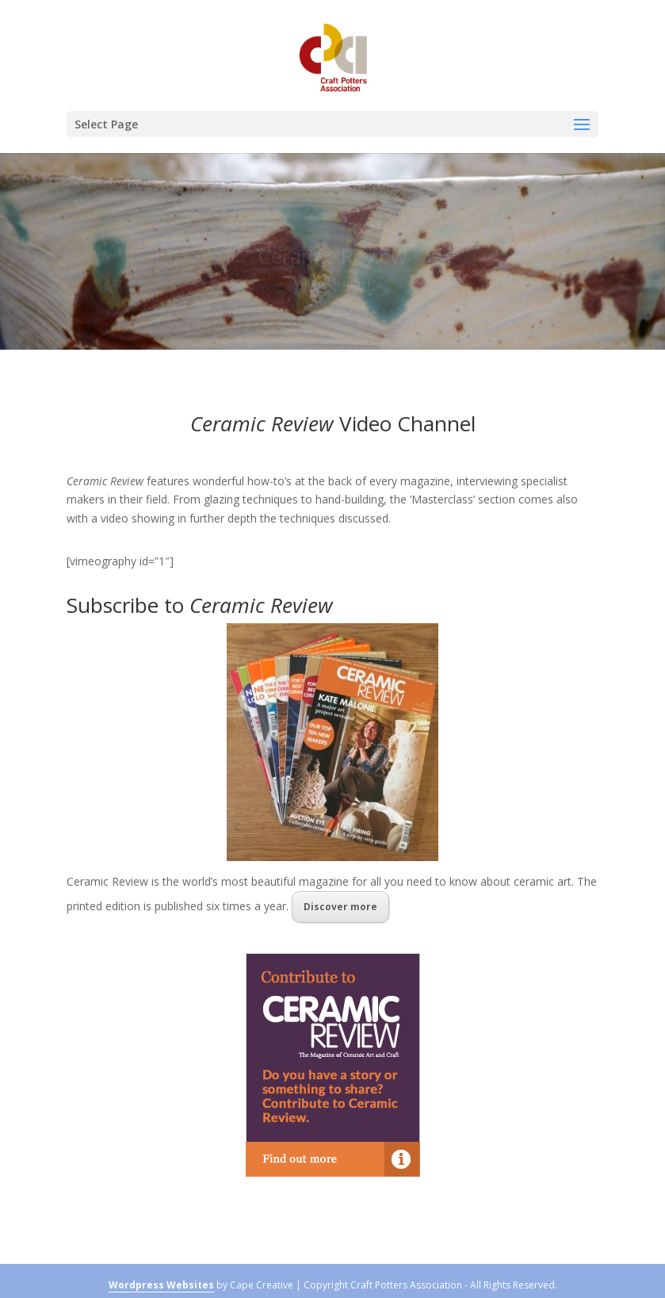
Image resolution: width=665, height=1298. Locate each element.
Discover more (340, 906)
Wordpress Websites (161, 1285)
